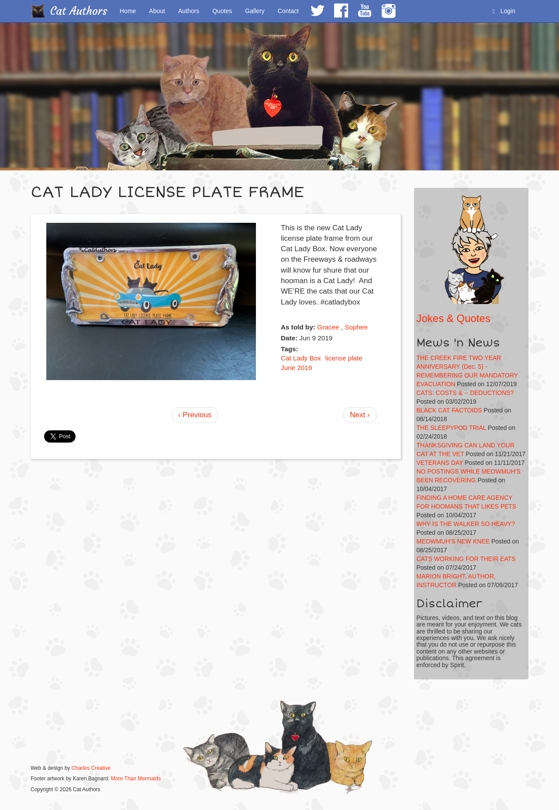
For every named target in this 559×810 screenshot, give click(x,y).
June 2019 (296, 367)
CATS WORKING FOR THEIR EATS (466, 558)
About (157, 10)
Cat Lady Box (301, 358)
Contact (288, 10)
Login (504, 11)
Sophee (356, 327)
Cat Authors (78, 11)
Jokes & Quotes (453, 318)
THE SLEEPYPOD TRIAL (452, 427)
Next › (359, 415)
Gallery (254, 10)
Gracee (328, 327)
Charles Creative (91, 768)
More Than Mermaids (136, 778)
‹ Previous (195, 415)
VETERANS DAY (440, 462)
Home (128, 10)
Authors (188, 10)
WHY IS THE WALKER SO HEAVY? (466, 523)
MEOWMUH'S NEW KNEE (453, 541)
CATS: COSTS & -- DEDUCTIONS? (465, 392)
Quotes (222, 10)
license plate (343, 358)
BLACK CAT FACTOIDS (449, 410)
